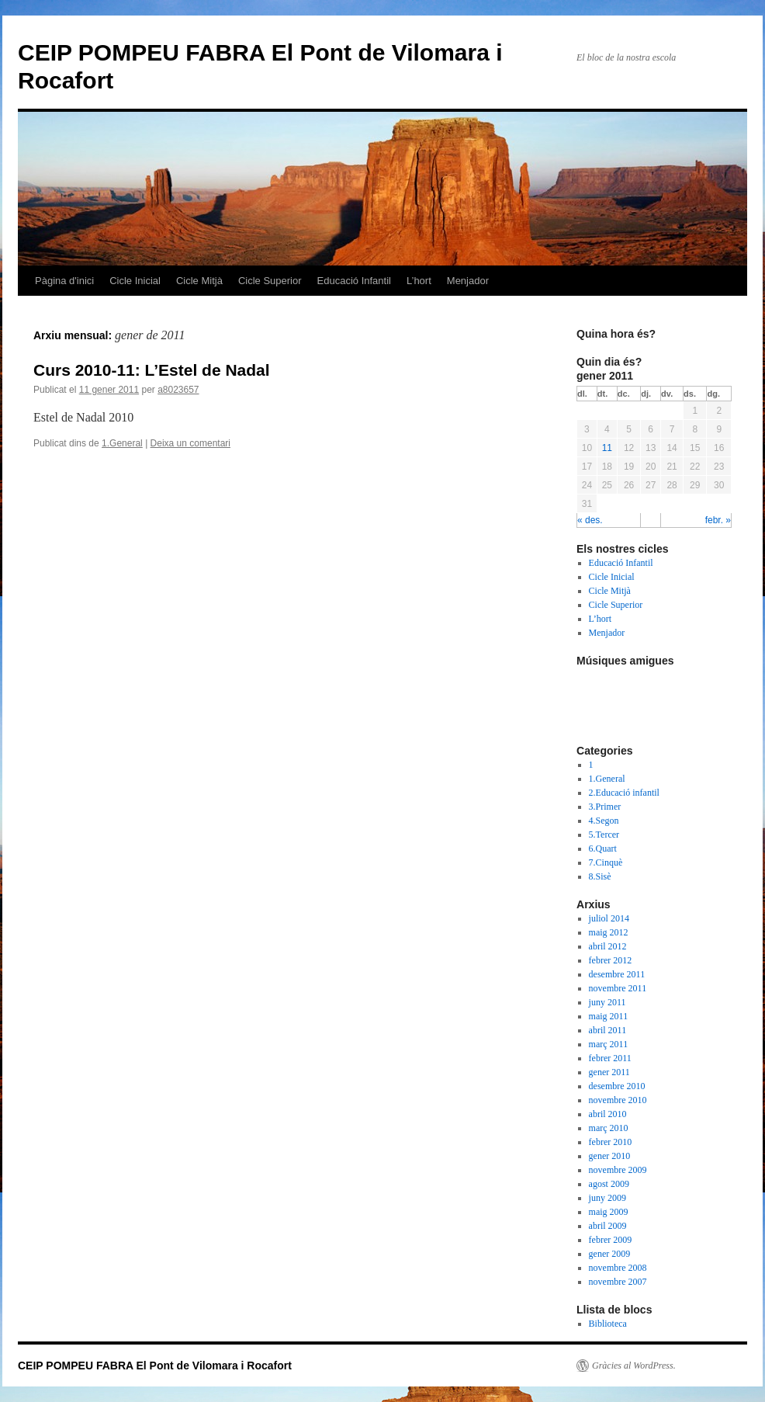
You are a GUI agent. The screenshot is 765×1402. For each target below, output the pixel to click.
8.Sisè (600, 876)
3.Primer (605, 806)
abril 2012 (608, 946)
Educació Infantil (354, 280)
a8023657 (178, 389)
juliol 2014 (609, 918)
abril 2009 (608, 1225)
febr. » (718, 520)
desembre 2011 (617, 974)
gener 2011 (609, 1072)
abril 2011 (608, 1030)
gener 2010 (610, 1155)
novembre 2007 (618, 1281)
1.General (122, 443)
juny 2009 (607, 1197)
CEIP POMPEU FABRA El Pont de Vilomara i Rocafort (155, 1365)
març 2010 (608, 1128)
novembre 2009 (618, 1169)
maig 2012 (608, 932)
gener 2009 (610, 1253)
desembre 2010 (617, 1086)
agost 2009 (609, 1183)
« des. (590, 520)
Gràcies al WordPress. (634, 1365)
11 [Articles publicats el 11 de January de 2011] (607, 447)
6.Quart (603, 848)
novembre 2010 (618, 1100)
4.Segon (604, 820)
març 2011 (608, 1044)
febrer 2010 (610, 1142)
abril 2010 (608, 1114)
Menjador (468, 280)
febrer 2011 (610, 1058)
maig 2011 (608, 1016)
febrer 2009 (610, 1239)
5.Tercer (604, 834)
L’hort (419, 280)
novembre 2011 (618, 988)
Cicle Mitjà (199, 280)
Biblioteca (608, 1323)
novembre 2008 (618, 1267)
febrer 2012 (610, 960)
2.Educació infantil (624, 792)
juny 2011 (607, 1002)
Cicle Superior (270, 280)
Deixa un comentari (190, 443)
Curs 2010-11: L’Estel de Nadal (151, 370)
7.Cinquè (606, 862)
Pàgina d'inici (64, 280)
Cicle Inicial (135, 280)
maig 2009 (608, 1211)
